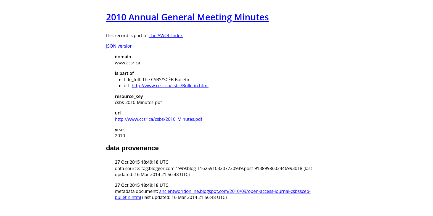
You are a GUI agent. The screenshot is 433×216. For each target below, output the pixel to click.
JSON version (119, 46)
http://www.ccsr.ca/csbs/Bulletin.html (170, 86)
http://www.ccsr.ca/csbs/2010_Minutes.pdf (158, 119)
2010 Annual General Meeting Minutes (187, 17)
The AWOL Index (166, 35)
